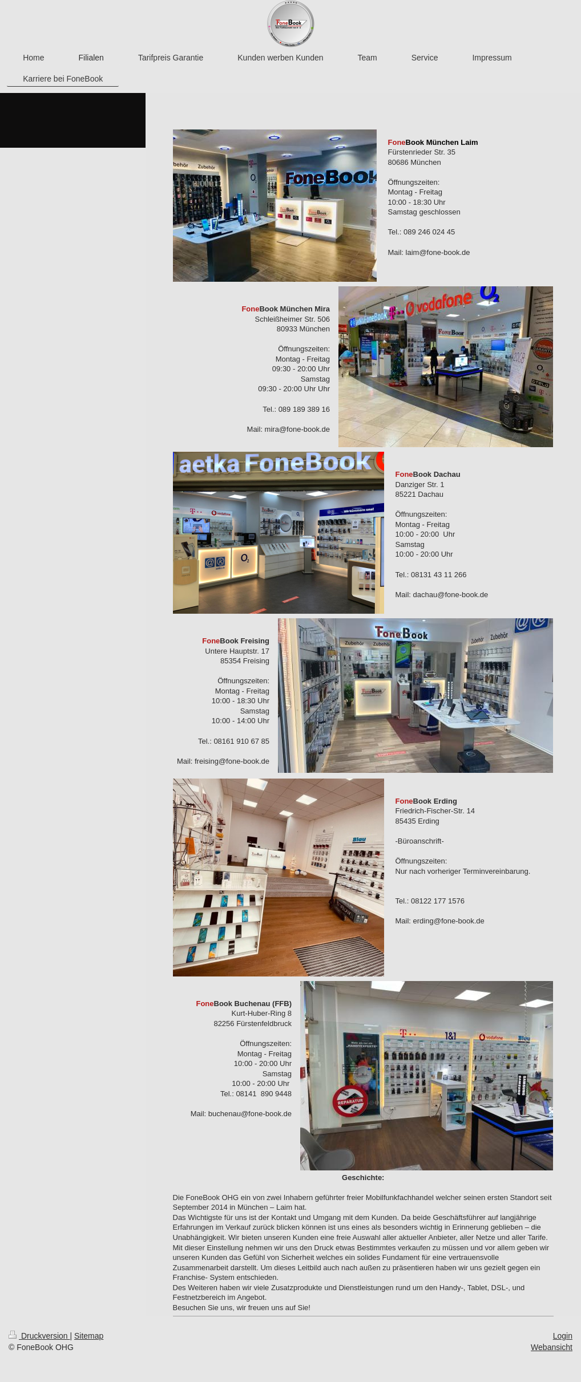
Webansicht (551, 1347)
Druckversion (39, 1335)
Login (562, 1335)
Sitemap (88, 1335)
